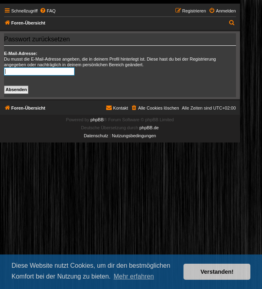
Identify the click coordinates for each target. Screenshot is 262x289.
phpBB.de (149, 127)
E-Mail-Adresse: (20, 53)
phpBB (97, 119)
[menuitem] (48, 11)
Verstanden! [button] (217, 272)
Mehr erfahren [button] (134, 276)
